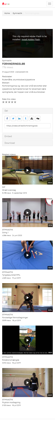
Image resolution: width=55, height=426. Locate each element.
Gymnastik (17, 13)
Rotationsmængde (10, 360)
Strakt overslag (9, 190)
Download (10, 143)
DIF (3, 187)
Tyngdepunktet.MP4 (11, 275)
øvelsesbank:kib (21, 72)
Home (7, 13)
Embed (8, 136)
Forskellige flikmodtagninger (15, 317)
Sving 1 (5, 232)
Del (6, 110)
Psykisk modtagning (11, 402)
